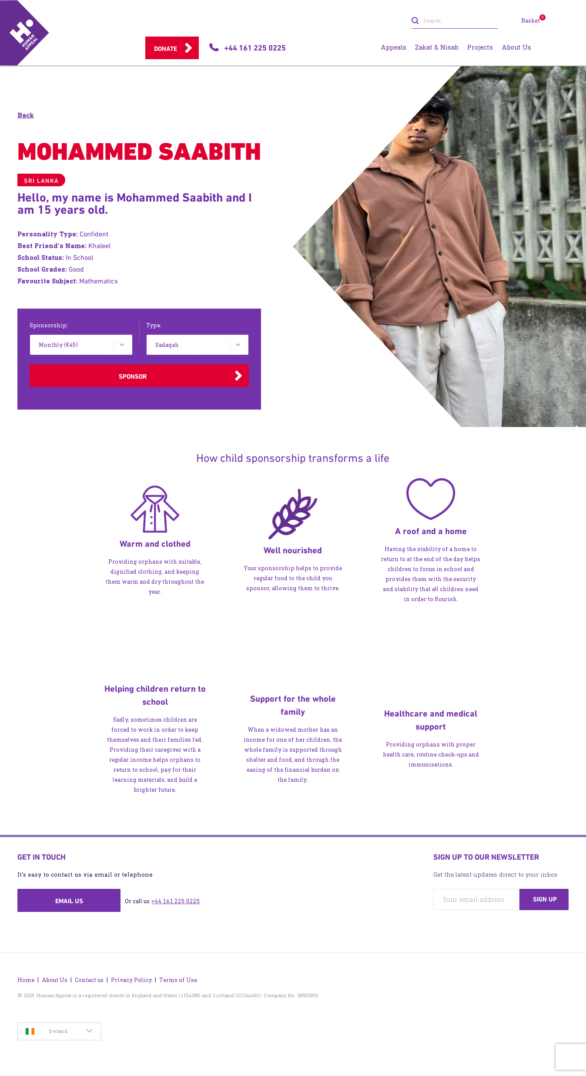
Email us (69, 901)
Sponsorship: (49, 325)
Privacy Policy (131, 980)
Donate (165, 49)
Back (25, 115)
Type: (153, 325)
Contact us (89, 980)
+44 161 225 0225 (175, 901)
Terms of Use (178, 980)
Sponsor (133, 376)
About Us (54, 980)
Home (25, 980)
